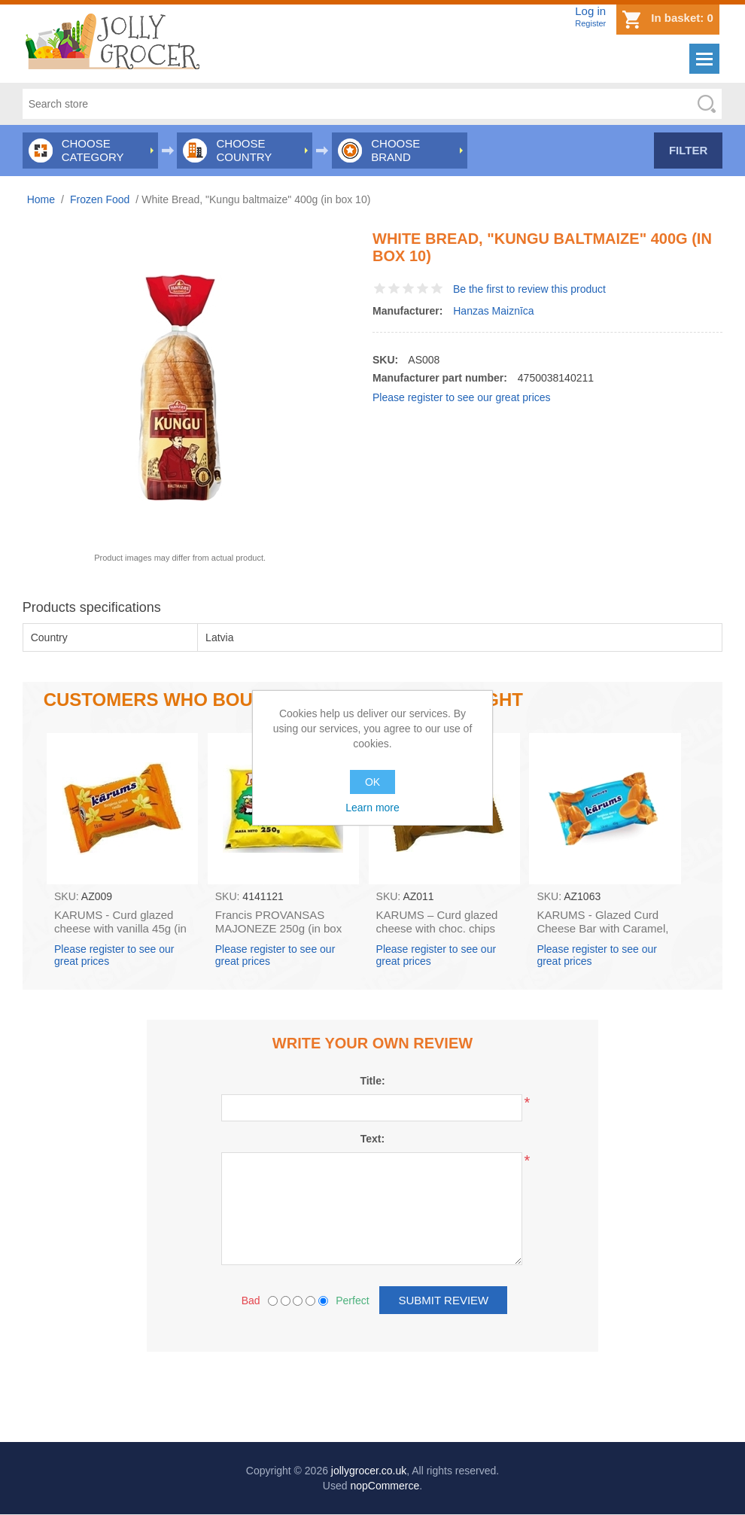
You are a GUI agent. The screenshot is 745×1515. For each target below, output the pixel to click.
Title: (372, 1081)
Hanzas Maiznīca (493, 311)
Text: (372, 1139)
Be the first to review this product (529, 289)
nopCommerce (384, 1486)
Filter (688, 150)
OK (372, 782)
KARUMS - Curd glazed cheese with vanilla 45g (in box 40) (120, 928)
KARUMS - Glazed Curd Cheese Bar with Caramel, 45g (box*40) (602, 928)
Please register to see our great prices (461, 397)
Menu (704, 59)
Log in (590, 11)
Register (590, 23)
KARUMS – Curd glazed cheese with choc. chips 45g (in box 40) (437, 928)
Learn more (372, 808)
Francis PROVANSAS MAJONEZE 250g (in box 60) (278, 928)
